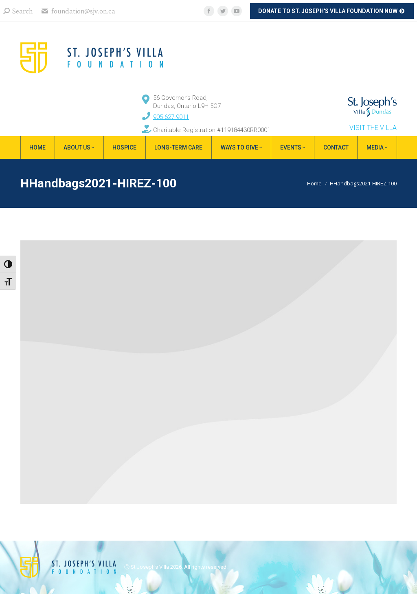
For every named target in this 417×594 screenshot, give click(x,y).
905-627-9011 (171, 117)
